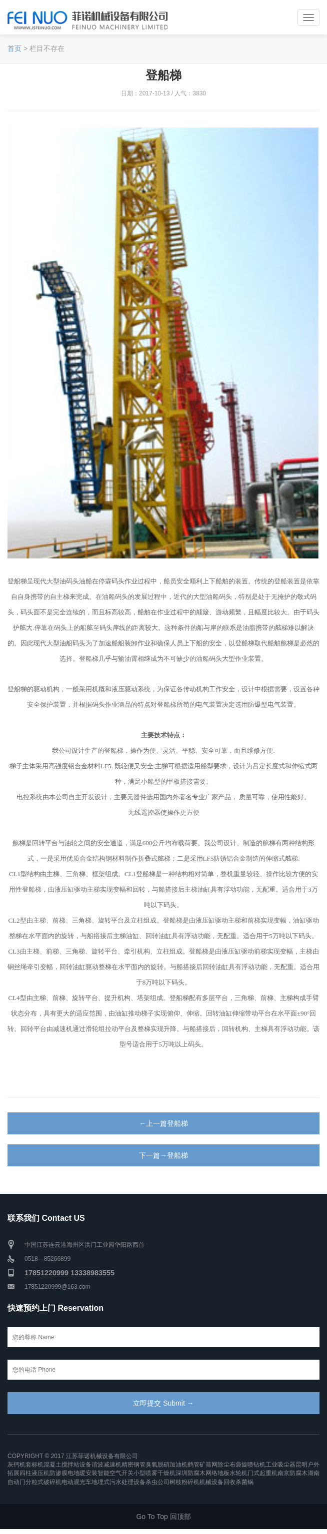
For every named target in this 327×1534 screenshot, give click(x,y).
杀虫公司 (158, 1482)
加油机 (179, 1464)
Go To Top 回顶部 (163, 1517)
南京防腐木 (293, 1473)
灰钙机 (17, 1464)
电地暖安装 (83, 1473)
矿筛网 (209, 1464)
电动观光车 (77, 1482)
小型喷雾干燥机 (155, 1473)
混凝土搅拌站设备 (68, 1464)
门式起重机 (263, 1473)
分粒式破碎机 (44, 1482)
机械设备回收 (218, 1482)
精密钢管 (134, 1464)
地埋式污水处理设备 (119, 1482)
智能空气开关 (116, 1473)
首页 (15, 48)
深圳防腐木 (191, 1473)
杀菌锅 (245, 1482)
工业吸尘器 (281, 1464)
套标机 (35, 1464)
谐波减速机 (107, 1464)
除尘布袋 (230, 1464)
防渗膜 (59, 1473)
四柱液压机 (35, 1473)
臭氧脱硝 (158, 1464)
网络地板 (218, 1473)
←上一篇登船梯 (163, 1123)
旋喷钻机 (254, 1464)
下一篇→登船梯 (163, 1155)
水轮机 (239, 1473)
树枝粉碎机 (185, 1482)
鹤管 (194, 1464)
